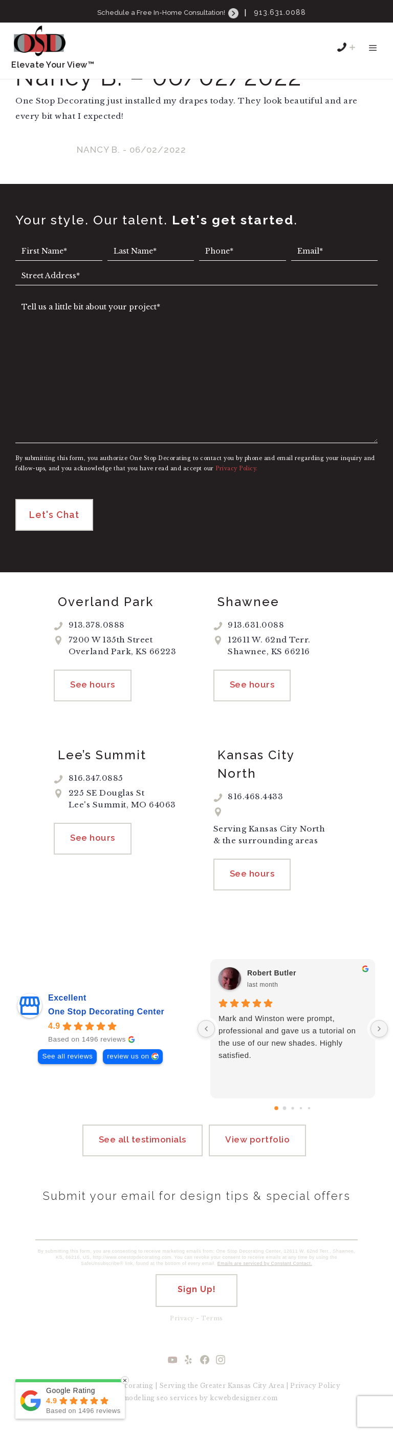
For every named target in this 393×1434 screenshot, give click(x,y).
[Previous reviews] (206, 1034)
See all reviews (67, 1062)
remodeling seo (142, 1407)
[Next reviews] (379, 1034)
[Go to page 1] (285, 1114)
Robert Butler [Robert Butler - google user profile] (271, 978)
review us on (128, 1062)
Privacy (182, 1327)
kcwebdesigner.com (244, 1407)
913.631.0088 (280, 12)
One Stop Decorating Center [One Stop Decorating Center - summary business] (106, 1017)
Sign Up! (197, 1298)
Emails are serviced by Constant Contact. (264, 1272)
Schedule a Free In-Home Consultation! (168, 12)
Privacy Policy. (236, 468)
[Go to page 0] (276, 1114)
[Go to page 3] (301, 1114)
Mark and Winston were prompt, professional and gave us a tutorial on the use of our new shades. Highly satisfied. (287, 1042)
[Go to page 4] (309, 1114)
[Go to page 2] (292, 1113)
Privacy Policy (315, 1395)
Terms (212, 1327)
